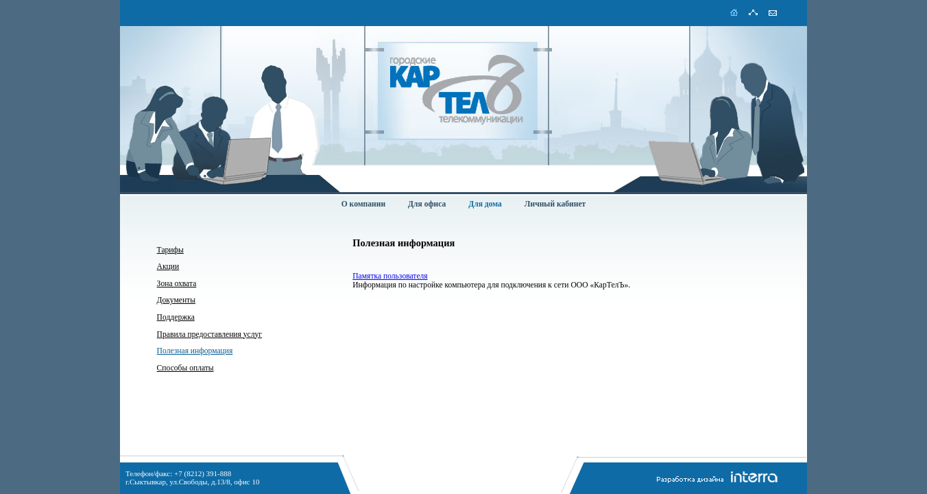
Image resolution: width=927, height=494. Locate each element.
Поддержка (176, 317)
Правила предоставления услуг (209, 334)
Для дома (485, 204)
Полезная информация (195, 350)
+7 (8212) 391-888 (202, 473)
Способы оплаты (185, 368)
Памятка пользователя (389, 276)
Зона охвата (177, 283)
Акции (168, 266)
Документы (176, 300)
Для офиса (427, 204)
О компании (363, 204)
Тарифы (170, 250)
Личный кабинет (555, 204)
